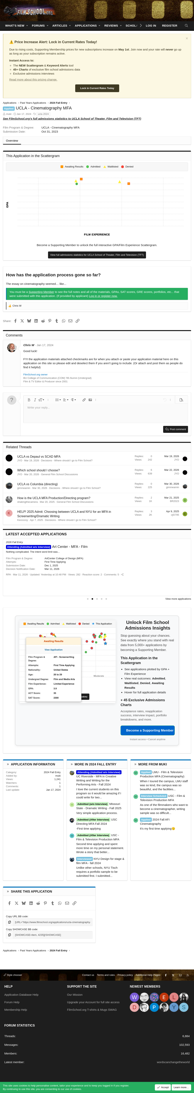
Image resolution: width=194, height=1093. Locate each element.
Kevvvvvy (22, 520)
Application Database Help (21, 994)
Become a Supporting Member (150, 730)
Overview (12, 140)
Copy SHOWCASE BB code (21, 929)
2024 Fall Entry (52, 772)
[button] (27, 25)
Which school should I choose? (38, 470)
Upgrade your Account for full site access (93, 1002)
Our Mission (75, 994)
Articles (59, 25)
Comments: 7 (109, 581)
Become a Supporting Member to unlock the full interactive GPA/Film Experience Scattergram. (97, 245)
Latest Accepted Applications (36, 534)
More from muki (152, 764)
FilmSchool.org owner (35, 374)
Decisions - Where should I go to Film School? (67, 460)
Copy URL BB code (17, 916)
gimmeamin (23, 488)
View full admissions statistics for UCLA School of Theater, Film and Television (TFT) (97, 254)
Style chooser (13, 975)
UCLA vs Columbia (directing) (37, 484)
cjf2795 (175, 514)
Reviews (111, 25)
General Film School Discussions (59, 474)
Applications (86, 25)
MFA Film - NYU (47, 547)
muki (8, 114)
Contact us (88, 975)
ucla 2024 (43, 114)
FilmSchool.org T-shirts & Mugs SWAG (92, 1009)
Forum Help (11, 1002)
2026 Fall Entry (14, 542)
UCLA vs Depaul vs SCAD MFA (39, 456)
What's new (14, 25)
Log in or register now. (103, 296)
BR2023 (174, 501)
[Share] (120, 581)
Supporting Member (41, 291)
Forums (38, 25)
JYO (19, 460)
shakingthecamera (27, 501)
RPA (8, 581)
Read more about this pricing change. (33, 79)
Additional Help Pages (148, 975)
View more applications (178, 598)
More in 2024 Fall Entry (95, 764)
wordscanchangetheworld (173, 1062)
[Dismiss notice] (186, 39)
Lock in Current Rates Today (97, 88)
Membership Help (15, 1009)
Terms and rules (106, 975)
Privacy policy (125, 975)
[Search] (186, 25)
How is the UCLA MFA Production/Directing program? (53, 498)
